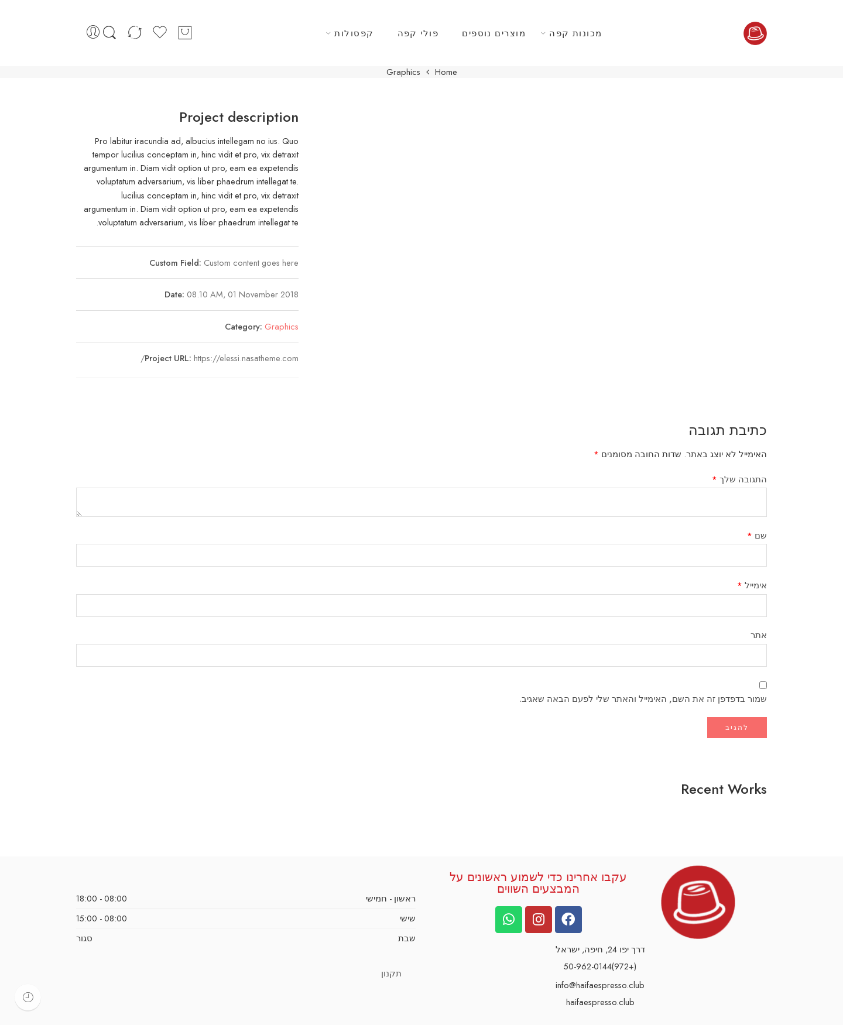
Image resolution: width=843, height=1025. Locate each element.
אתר (759, 635)
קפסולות (353, 33)
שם (757, 535)
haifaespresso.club (600, 1002)
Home (446, 72)
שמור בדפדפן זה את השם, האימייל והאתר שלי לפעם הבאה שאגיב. (643, 699)
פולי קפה (418, 33)
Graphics (282, 326)
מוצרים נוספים (494, 33)
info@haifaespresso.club (600, 985)
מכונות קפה (575, 33)
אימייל (752, 585)
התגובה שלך (739, 479)
